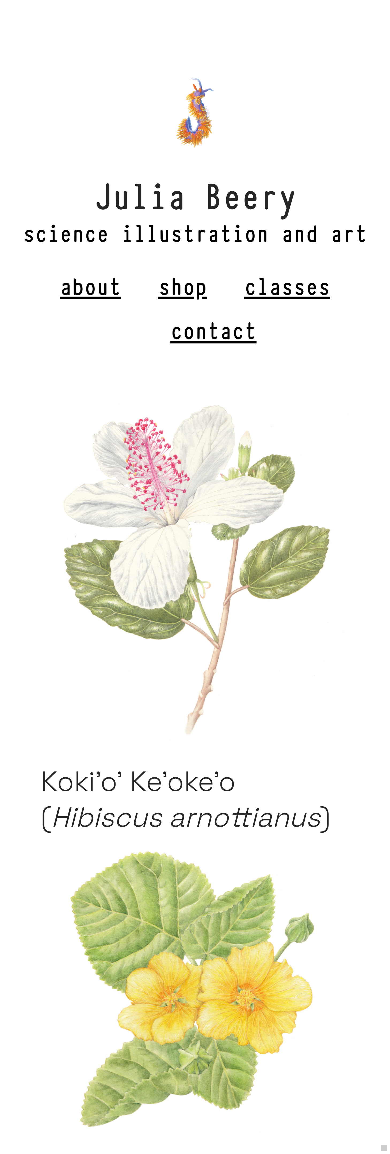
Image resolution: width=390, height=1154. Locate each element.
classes (287, 285)
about (90, 285)
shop (182, 285)
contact (213, 329)
